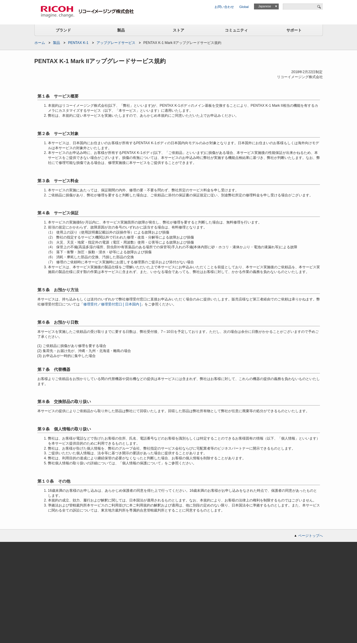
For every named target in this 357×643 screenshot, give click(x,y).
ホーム (39, 43)
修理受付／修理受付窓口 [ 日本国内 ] (112, 304)
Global (244, 7)
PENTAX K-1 (78, 43)
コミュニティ (236, 30)
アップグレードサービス (116, 43)
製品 (121, 30)
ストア (178, 30)
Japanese (264, 6)
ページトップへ (310, 536)
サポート (294, 30)
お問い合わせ (224, 7)
